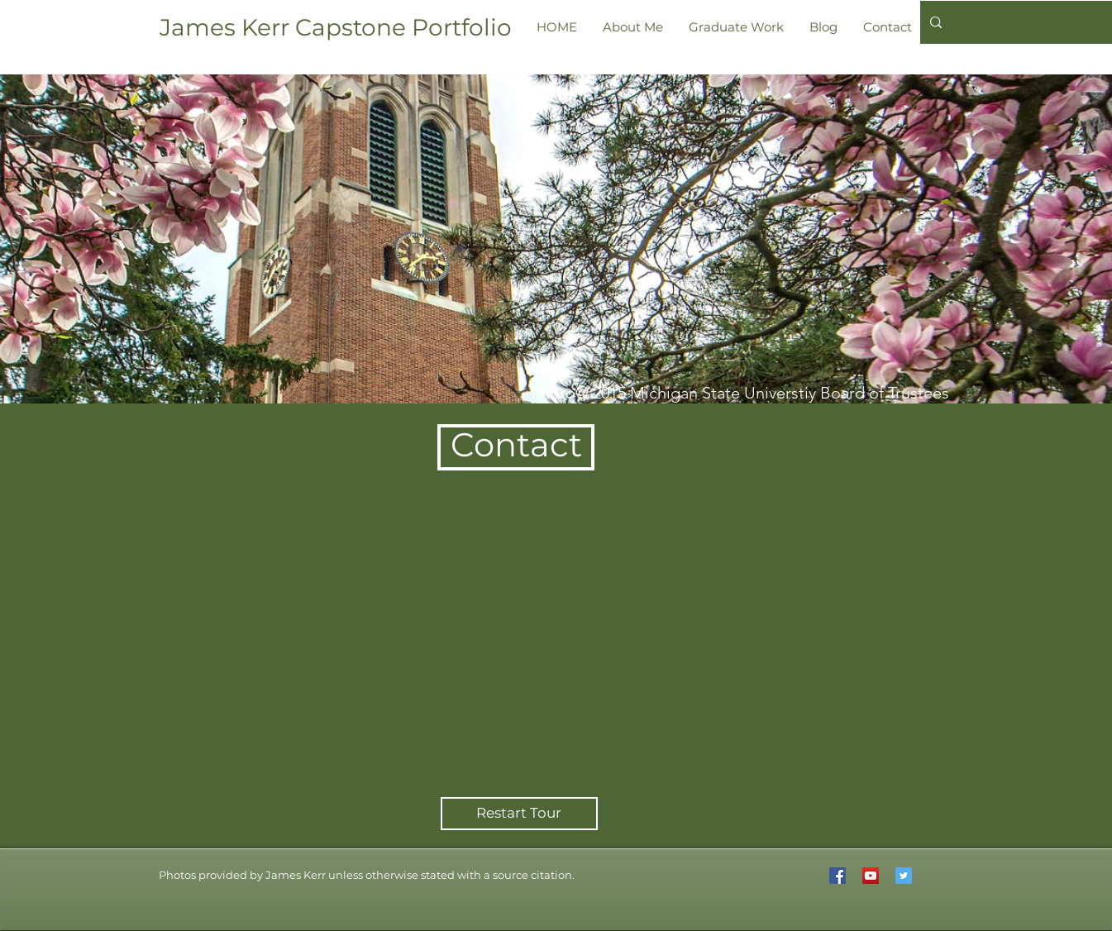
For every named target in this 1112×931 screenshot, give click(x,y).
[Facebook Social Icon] (837, 875)
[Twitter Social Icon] (903, 875)
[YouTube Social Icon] (870, 875)
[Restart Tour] (519, 813)
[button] (367, 875)
